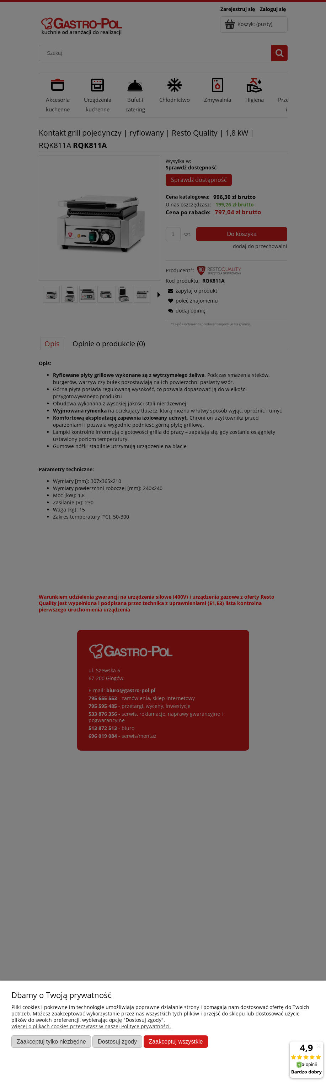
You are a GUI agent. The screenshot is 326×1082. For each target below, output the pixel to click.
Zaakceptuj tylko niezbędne (51, 1041)
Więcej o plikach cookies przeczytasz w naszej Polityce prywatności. (91, 1026)
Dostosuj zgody (117, 1041)
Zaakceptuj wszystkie (176, 1041)
